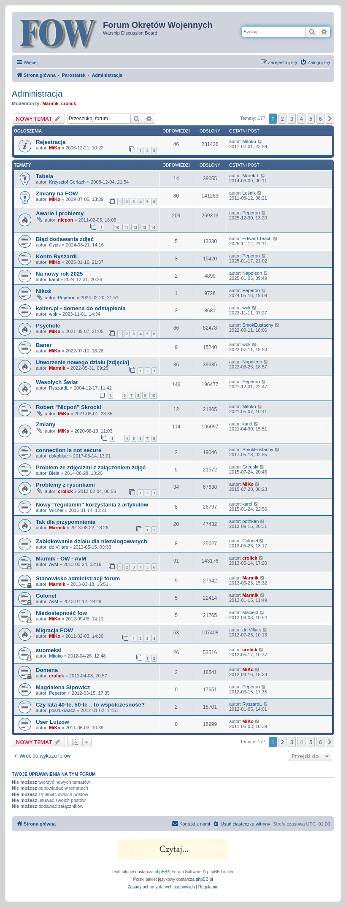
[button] (330, 119)
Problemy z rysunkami (65, 485)
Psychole (48, 325)
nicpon (65, 219)
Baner (43, 345)
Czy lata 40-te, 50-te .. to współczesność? (90, 704)
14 (153, 227)
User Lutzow (52, 722)
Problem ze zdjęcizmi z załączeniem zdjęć (91, 467)
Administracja (37, 93)
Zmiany (45, 424)
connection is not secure (68, 450)
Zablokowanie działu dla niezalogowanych (91, 541)
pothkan (250, 521)
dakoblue (58, 455)
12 (135, 227)
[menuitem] (315, 62)
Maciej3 (250, 612)
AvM (53, 564)
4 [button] (301, 118)
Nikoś (43, 291)
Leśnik (249, 192)
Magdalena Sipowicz (63, 687)
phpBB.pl (204, 879)
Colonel (250, 540)
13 (144, 227)
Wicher (56, 510)
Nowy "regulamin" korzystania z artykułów (92, 504)
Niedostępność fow (61, 613)
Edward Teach (257, 238)
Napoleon (252, 273)
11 (126, 227)
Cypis (55, 244)
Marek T (250, 175)
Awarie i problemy (60, 213)
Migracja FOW (54, 630)
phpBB (161, 871)
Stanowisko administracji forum (78, 578)
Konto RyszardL (57, 256)
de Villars (58, 547)
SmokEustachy (257, 325)
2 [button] (282, 118)
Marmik (50, 103)
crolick (68, 103)
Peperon (251, 212)
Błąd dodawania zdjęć (65, 239)
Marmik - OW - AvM (61, 558)
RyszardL (58, 387)
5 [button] (310, 118)
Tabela (44, 176)
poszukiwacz (62, 710)
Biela (54, 473)
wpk (53, 314)
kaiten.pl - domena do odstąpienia (81, 308)
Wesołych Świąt (57, 382)
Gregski (250, 466)
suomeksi (49, 650)
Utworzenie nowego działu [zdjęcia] (82, 362)
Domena (47, 670)
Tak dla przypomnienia (65, 522)
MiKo (54, 147)
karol (54, 279)
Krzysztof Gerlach (67, 181)
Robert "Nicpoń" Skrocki (68, 407)
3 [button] (291, 118)
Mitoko (249, 141)
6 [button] (320, 118)
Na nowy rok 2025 (59, 274)
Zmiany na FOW (57, 193)
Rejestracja (50, 142)
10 (117, 227)
